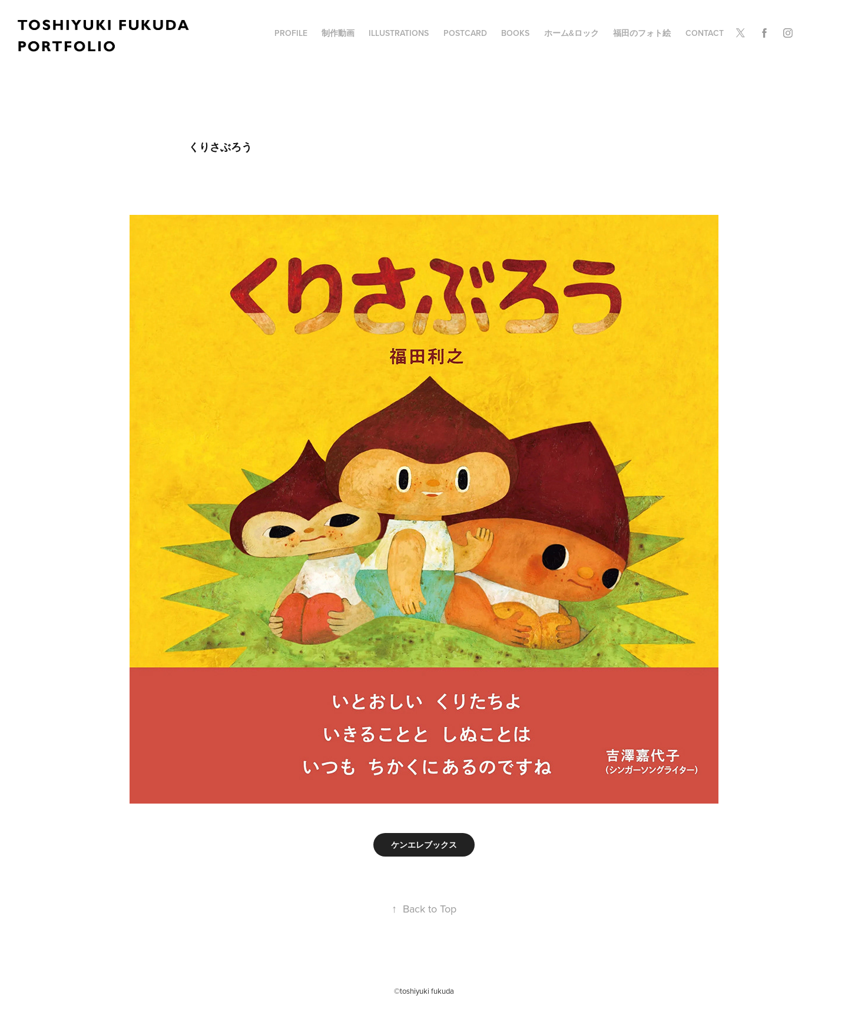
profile (290, 33)
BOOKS (515, 33)
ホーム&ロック (571, 33)
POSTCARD (465, 33)
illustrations (399, 33)
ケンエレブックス (424, 845)
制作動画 (338, 33)
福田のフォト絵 (642, 33)
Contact (704, 33)
